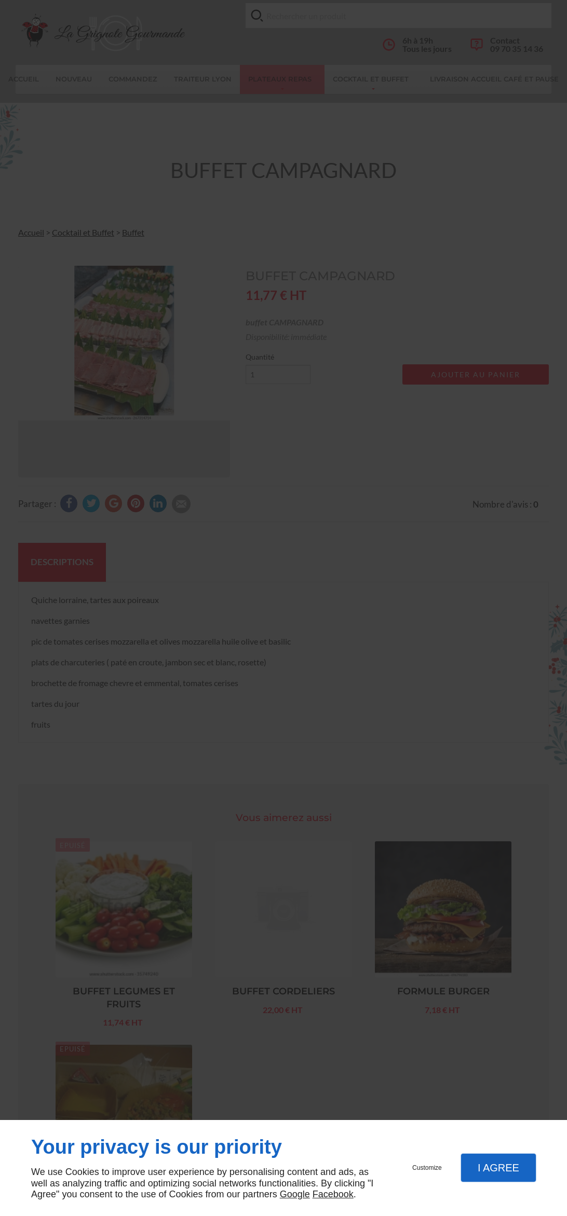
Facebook (333, 1194)
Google (295, 1194)
